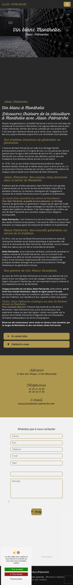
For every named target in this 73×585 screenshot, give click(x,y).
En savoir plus (17, 336)
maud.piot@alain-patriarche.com (36, 400)
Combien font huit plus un (21, 466)
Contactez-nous (17, 344)
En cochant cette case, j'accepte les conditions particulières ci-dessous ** (36, 499)
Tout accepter (16, 569)
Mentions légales (55, 577)
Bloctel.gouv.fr (47, 553)
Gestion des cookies (36, 579)
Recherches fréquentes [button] (36, 572)
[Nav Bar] (67, 4)
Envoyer (38, 508)
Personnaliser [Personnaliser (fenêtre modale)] (16, 579)
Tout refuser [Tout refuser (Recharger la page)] (16, 574)
